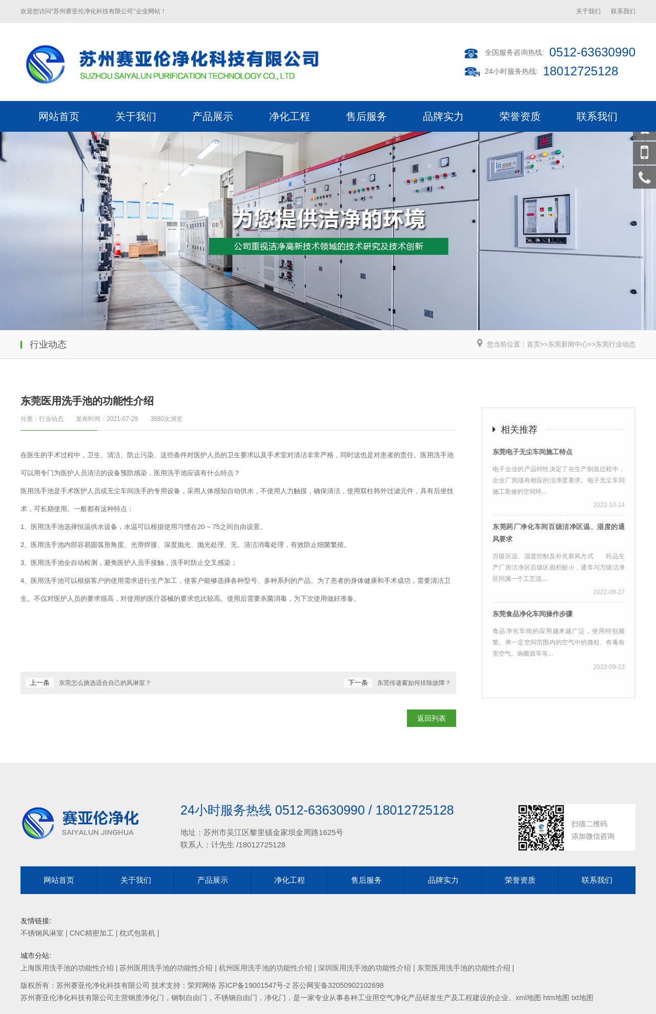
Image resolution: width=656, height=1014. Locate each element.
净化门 (275, 997)
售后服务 (366, 116)
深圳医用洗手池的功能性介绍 (364, 968)
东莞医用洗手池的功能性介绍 (463, 968)
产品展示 (212, 116)
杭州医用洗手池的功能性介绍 (265, 968)
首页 (533, 344)
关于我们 (588, 11)
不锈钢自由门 (235, 997)
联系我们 (623, 11)
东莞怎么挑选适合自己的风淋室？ (105, 682)
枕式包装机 (137, 933)
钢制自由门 (189, 997)
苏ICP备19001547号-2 (254, 985)
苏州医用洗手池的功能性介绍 (166, 968)
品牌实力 (443, 116)
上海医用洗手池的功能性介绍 (67, 968)
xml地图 (528, 997)
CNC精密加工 (91, 933)
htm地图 (556, 997)
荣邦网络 (202, 985)
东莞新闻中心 (568, 344)
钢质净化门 (146, 997)
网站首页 (58, 116)
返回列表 (431, 718)
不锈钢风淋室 (42, 933)
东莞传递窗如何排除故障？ (414, 682)
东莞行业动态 (616, 344)
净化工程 (289, 116)
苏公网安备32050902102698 (338, 985)
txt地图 (582, 997)
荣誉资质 (520, 116)
